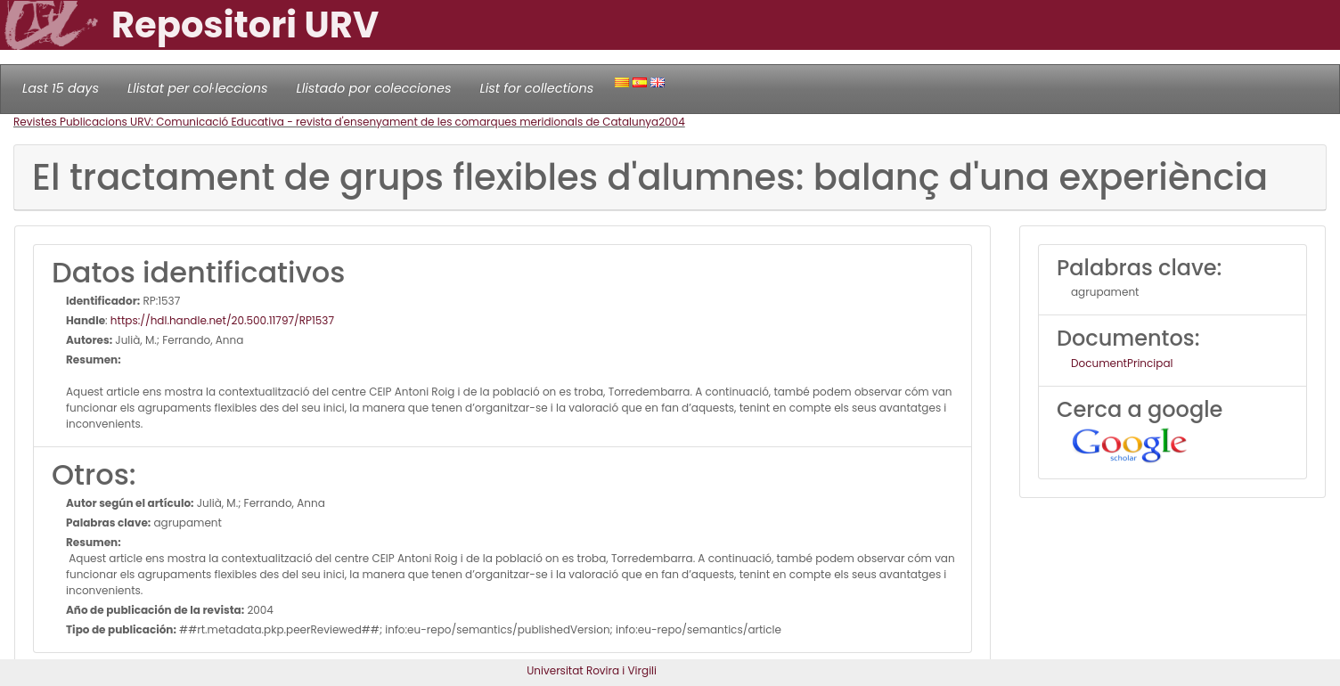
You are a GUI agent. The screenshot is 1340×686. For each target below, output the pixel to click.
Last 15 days (60, 88)
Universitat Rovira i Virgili (592, 670)
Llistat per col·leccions (197, 88)
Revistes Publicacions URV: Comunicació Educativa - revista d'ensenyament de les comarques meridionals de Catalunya (335, 121)
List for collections (536, 88)
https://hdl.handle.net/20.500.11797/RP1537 (222, 320)
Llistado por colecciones (374, 88)
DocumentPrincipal (1121, 363)
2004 (671, 121)
